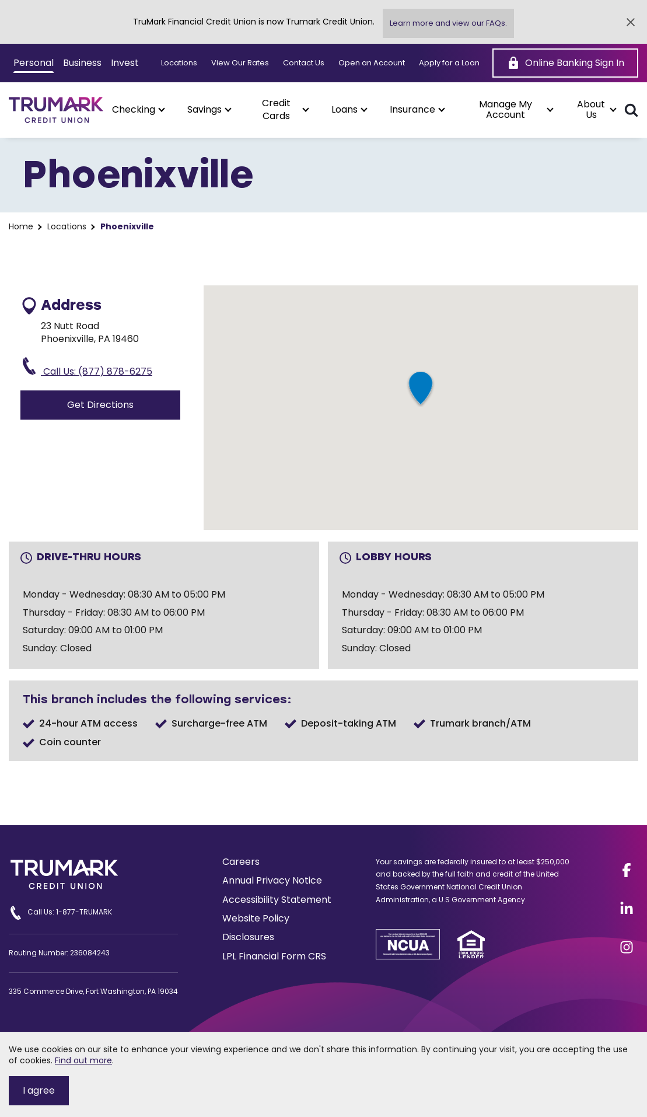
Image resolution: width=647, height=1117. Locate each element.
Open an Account (371, 63)
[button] (138, 109)
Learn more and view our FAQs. (448, 23)
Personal (33, 62)
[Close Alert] (630, 22)
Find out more (83, 1060)
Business (82, 62)
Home (21, 226)
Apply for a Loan (449, 63)
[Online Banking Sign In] (565, 63)
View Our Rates (240, 63)
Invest (125, 62)
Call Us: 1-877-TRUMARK (60, 913)
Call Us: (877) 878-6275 (86, 367)
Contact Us (303, 63)
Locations (179, 63)
